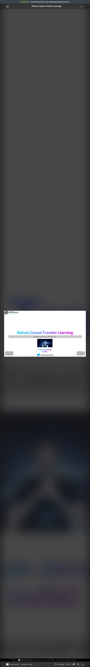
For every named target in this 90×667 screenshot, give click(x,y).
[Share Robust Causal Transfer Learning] (74, 664)
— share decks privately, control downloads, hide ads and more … (45, 2)
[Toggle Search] (81, 6)
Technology (59, 664)
